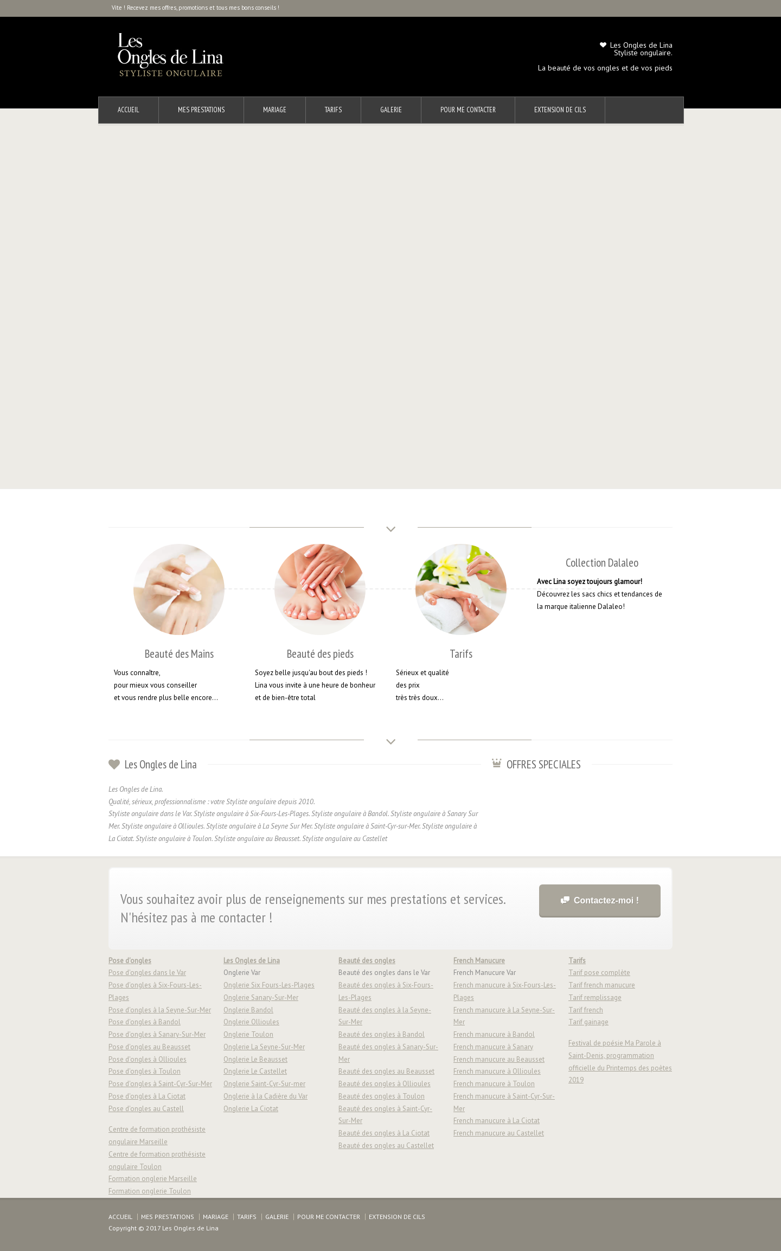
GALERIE (391, 109)
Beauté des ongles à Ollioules (384, 1083)
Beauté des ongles (366, 960)
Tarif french (585, 1010)
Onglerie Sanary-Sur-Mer (260, 997)
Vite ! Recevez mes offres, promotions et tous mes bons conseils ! (195, 7)
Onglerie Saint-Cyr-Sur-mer (264, 1083)
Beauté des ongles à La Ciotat (384, 1133)
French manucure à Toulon (494, 1083)
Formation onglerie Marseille (152, 1178)
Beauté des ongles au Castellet (386, 1145)
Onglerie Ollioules (251, 1022)
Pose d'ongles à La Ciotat (146, 1096)
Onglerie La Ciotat (250, 1108)
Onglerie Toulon (248, 1034)
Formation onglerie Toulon (149, 1191)
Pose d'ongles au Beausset (149, 1046)
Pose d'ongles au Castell (146, 1108)
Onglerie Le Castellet (255, 1071)
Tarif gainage (588, 1022)
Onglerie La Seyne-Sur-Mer (264, 1046)
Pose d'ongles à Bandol (144, 1022)
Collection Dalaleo (602, 562)
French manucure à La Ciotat (496, 1120)
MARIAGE (274, 109)
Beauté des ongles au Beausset (386, 1071)
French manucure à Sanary (493, 1046)
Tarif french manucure (601, 985)
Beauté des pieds (320, 653)
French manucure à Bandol (494, 1034)
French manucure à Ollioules (497, 1071)
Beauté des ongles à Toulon (381, 1096)
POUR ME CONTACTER (468, 109)
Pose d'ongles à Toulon (144, 1071)
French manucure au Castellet (498, 1133)
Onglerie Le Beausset (255, 1059)
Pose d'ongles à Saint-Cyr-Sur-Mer (160, 1083)
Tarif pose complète (599, 972)
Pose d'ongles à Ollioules (147, 1059)
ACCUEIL (128, 109)
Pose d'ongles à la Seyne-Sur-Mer (159, 1010)
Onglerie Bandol (248, 1010)
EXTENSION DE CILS (560, 109)
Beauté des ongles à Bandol (381, 1034)
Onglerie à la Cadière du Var (265, 1096)
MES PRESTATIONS (201, 109)
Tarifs (461, 653)
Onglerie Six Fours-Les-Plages (269, 985)
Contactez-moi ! (606, 900)
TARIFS (333, 109)
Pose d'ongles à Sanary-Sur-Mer (157, 1034)
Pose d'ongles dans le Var (147, 972)
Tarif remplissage (595, 997)
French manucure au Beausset (499, 1059)
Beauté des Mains (179, 653)
